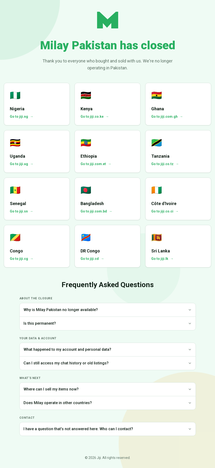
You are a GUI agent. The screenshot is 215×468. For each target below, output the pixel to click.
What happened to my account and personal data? (107, 349)
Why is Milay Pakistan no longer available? (107, 309)
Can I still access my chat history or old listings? (107, 363)
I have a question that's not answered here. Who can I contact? (107, 429)
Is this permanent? (107, 323)
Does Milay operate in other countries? (107, 403)
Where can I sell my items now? (107, 389)
